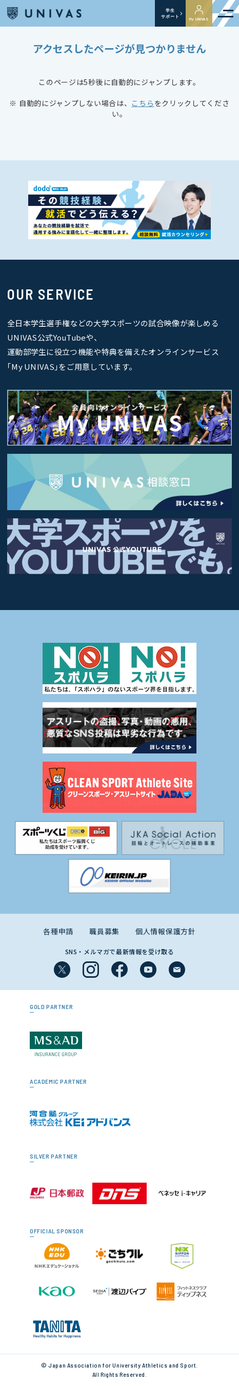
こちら (142, 103)
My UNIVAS (199, 13)
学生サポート (170, 13)
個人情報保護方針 (165, 931)
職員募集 (104, 931)
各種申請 (58, 931)
